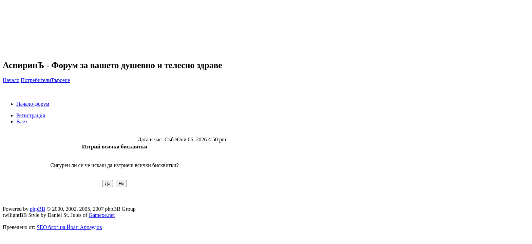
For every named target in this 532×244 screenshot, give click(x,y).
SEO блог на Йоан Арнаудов (69, 227)
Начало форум (32, 104)
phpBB (37, 209)
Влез (21, 121)
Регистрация (30, 115)
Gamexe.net (102, 215)
